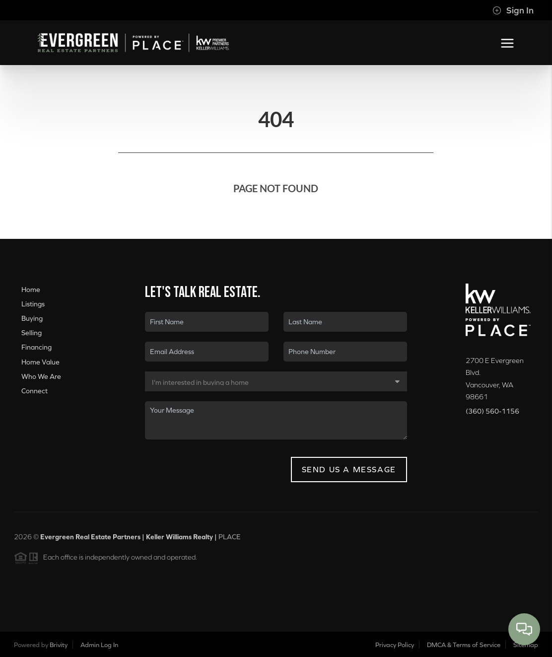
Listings (33, 304)
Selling (31, 333)
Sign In (513, 10)
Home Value (40, 362)
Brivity (59, 645)
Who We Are (41, 376)
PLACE (229, 540)
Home (30, 289)
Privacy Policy (394, 645)
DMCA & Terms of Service (463, 645)
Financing (36, 347)
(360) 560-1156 (492, 411)
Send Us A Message (349, 469)
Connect (34, 391)
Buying (32, 318)
